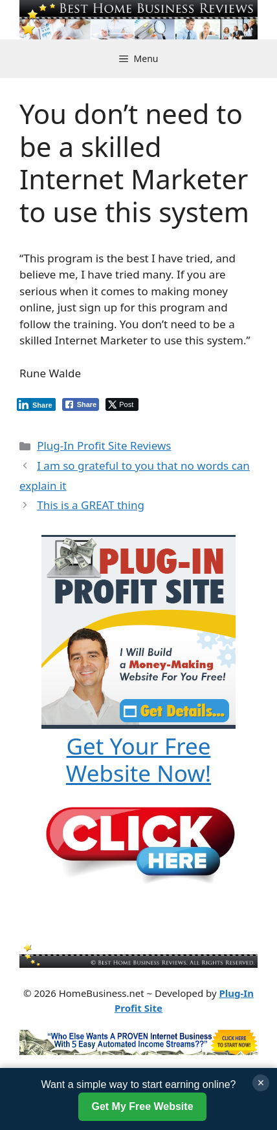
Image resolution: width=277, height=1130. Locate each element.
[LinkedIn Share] (36, 404)
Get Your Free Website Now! (138, 759)
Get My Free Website (142, 1106)
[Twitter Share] (121, 404)
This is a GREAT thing (90, 504)
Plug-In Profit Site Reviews (104, 445)
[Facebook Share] (81, 404)
